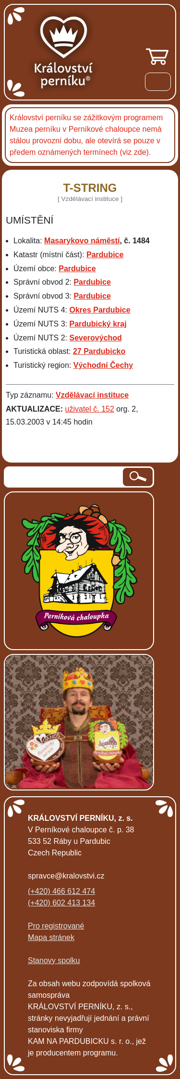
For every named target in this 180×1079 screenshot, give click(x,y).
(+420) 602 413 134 (61, 903)
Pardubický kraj (97, 324)
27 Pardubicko (99, 351)
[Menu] (158, 83)
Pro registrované (56, 926)
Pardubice (104, 255)
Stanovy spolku (54, 960)
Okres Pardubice (99, 310)
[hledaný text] (64, 477)
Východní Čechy (103, 365)
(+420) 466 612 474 (61, 891)
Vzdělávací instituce (92, 395)
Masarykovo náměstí (82, 241)
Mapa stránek (51, 937)
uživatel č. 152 (89, 409)
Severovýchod (95, 338)
